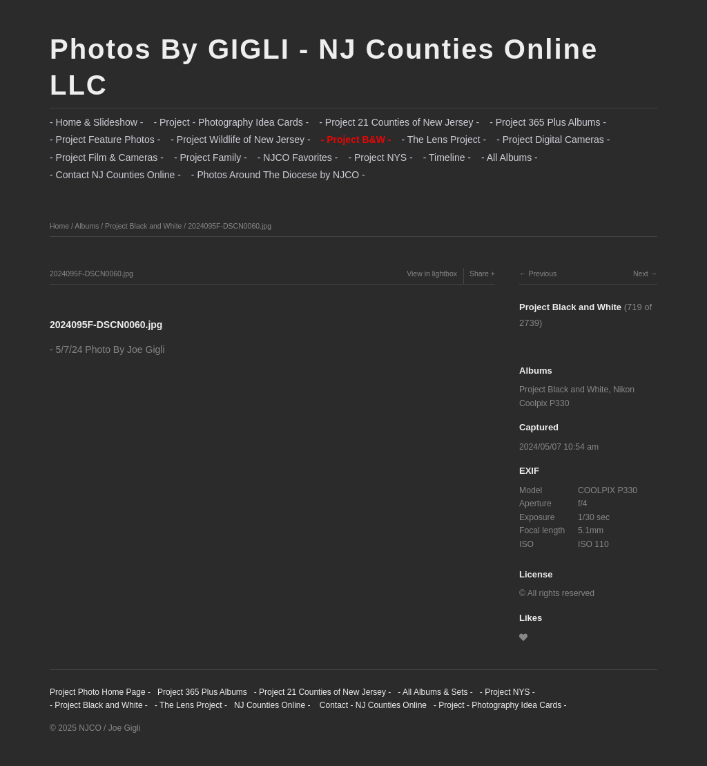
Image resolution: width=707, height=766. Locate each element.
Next (640, 273)
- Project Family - (210, 157)
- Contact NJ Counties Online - (115, 174)
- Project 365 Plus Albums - (548, 122)
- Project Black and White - (99, 705)
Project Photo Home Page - (100, 692)
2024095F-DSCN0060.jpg (229, 226)
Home (59, 226)
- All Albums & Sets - (435, 692)
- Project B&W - (356, 139)
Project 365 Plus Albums (202, 692)
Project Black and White (143, 226)
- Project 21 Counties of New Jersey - (399, 122)
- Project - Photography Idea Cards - (231, 122)
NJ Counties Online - (272, 705)
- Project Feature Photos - (105, 139)
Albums (87, 226)
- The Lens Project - (443, 139)
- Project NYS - (380, 157)
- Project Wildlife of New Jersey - (240, 139)
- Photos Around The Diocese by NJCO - (278, 174)
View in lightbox (432, 273)
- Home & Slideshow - (96, 122)
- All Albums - (509, 157)
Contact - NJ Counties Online (372, 705)
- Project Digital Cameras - (553, 139)
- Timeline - (447, 157)
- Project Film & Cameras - (107, 157)
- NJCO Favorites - (298, 157)
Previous (542, 273)
